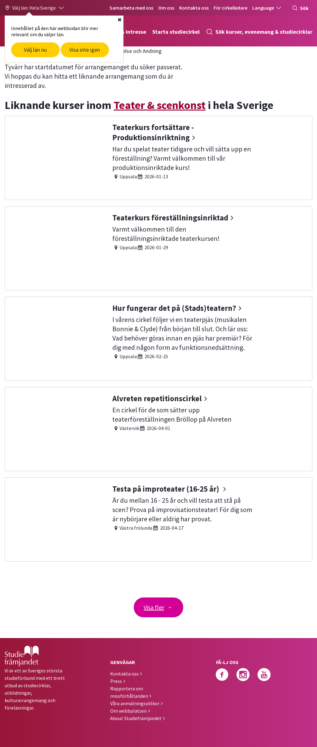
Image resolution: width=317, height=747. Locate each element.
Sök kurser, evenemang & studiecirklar (259, 32)
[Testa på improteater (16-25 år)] (158, 519)
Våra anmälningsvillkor (134, 703)
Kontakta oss (194, 8)
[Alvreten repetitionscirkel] (158, 428)
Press (116, 681)
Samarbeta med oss (131, 8)
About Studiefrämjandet (136, 718)
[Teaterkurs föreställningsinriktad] (158, 247)
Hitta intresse (128, 31)
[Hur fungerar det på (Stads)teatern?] (158, 338)
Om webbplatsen (128, 710)
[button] (35, 7)
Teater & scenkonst (160, 105)
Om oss (166, 8)
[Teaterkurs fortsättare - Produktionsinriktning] (158, 157)
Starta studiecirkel (176, 31)
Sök (300, 8)
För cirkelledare (230, 8)
